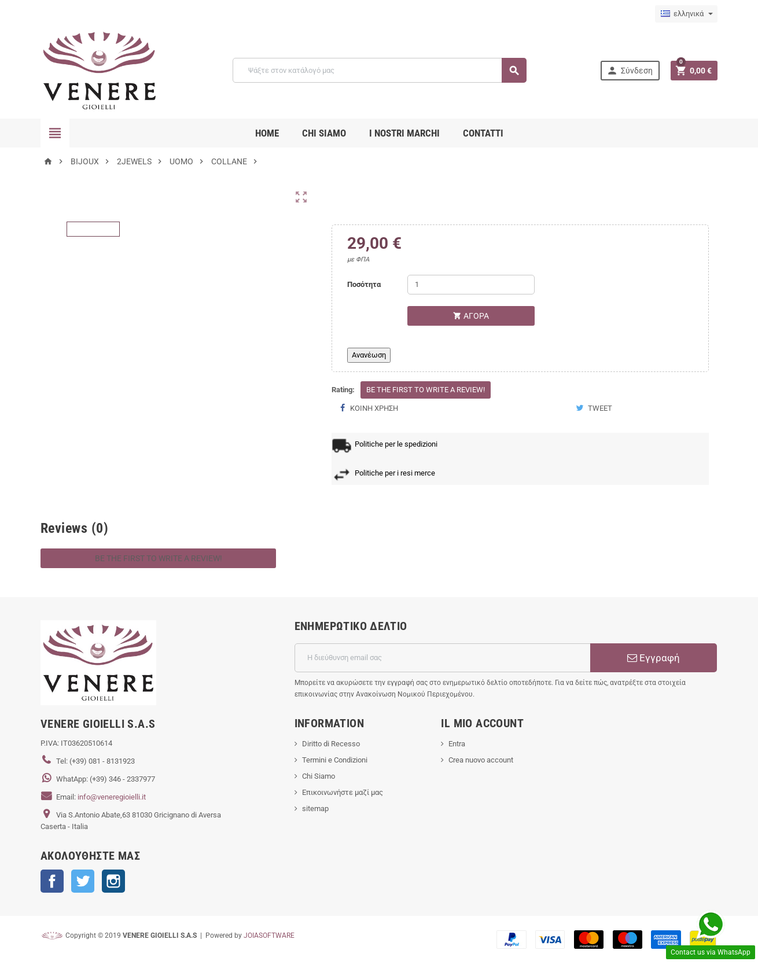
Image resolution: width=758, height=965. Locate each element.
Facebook (52, 881)
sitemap (315, 808)
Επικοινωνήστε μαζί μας (342, 792)
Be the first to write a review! (425, 389)
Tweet (594, 408)
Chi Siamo (318, 776)
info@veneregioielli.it (112, 797)
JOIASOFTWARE (269, 935)
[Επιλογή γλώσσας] (686, 14)
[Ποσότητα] (471, 284)
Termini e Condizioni (334, 760)
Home (267, 133)
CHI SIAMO (324, 133)
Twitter (82, 881)
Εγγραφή (653, 658)
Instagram (113, 881)
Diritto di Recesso (331, 743)
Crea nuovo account (480, 760)
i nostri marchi (404, 133)
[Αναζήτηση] (379, 70)
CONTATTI (483, 133)
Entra (456, 743)
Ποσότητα (364, 284)
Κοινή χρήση (369, 408)
